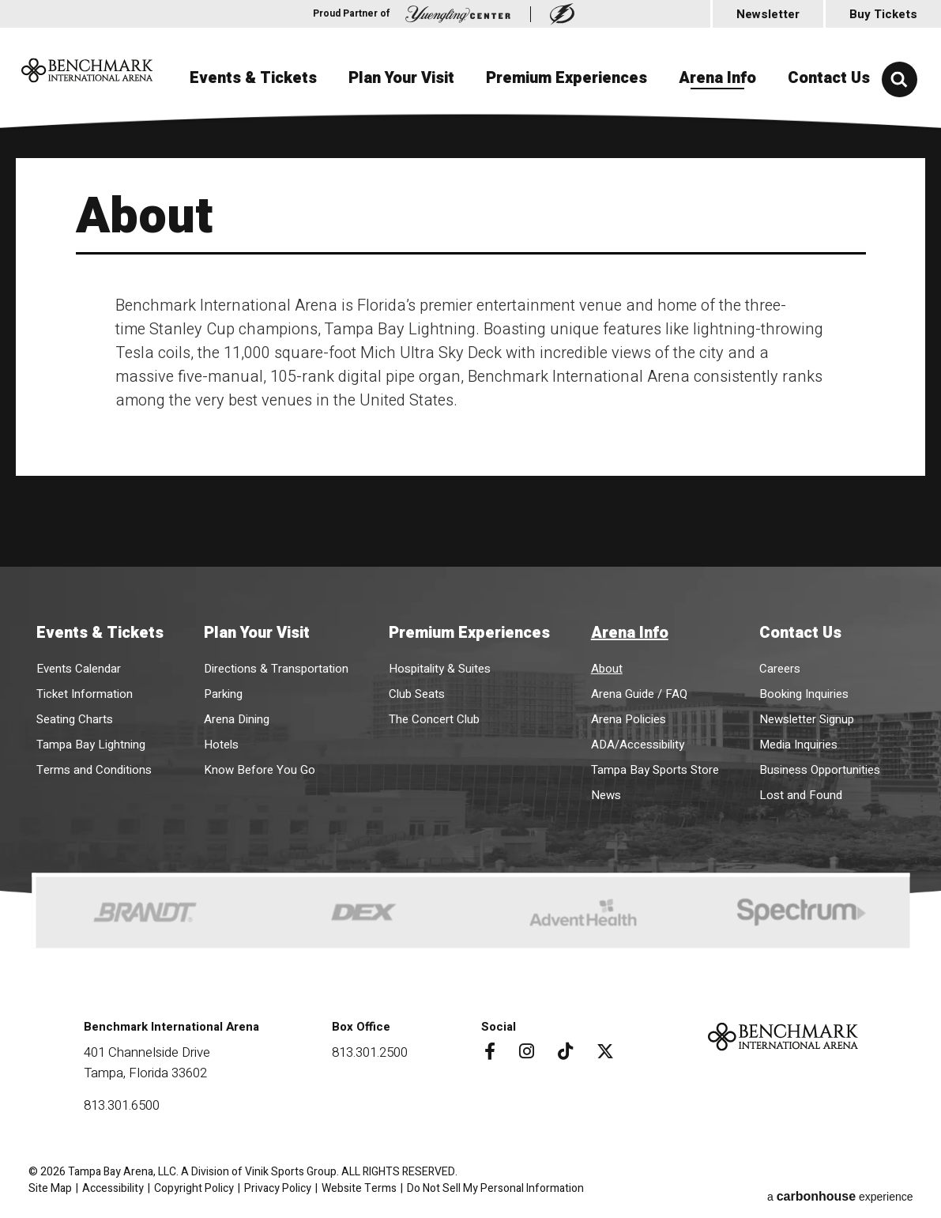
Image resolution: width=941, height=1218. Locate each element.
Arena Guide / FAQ (639, 691)
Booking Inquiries (804, 691)
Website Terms (359, 1185)
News (606, 792)
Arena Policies (628, 716)
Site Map (50, 1185)
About (607, 665)
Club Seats (417, 691)
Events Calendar (78, 665)
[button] (899, 79)
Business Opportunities (819, 766)
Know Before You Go (259, 766)
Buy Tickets (883, 14)
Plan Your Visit (401, 157)
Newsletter (768, 14)
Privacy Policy (277, 1185)
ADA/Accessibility (637, 741)
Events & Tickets (253, 157)
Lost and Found (800, 792)
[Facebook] (486, 1048)
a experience (840, 1185)
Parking (223, 691)
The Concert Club (434, 716)
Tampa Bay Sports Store (655, 766)
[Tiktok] (562, 1048)
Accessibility (113, 1185)
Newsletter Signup (806, 716)
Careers (779, 665)
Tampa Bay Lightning (90, 741)
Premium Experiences (566, 157)
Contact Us (829, 157)
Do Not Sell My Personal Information (495, 1185)
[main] (470, 342)
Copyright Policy (194, 1185)
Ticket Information (84, 691)
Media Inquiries (798, 741)
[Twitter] (602, 1048)
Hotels (221, 741)
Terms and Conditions (94, 766)
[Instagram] (523, 1048)
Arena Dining (236, 716)
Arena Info (717, 157)
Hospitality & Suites (440, 665)
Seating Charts (74, 716)
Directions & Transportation (276, 665)
